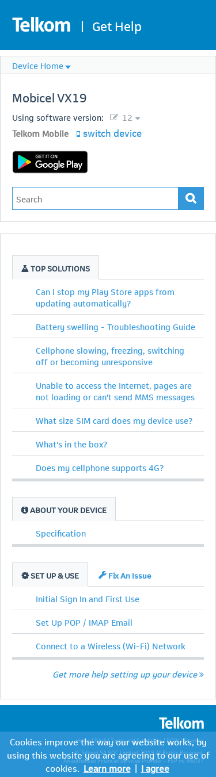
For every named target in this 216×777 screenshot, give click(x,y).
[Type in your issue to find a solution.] (95, 198)
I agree (155, 767)
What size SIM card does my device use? (114, 420)
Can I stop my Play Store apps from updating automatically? (105, 296)
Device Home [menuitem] (37, 65)
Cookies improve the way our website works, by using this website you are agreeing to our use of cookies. (108, 754)
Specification (61, 532)
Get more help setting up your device (128, 673)
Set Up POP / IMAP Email (84, 621)
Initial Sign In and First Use (87, 598)
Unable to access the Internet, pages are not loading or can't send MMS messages (115, 390)
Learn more (107, 767)
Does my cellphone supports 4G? (100, 467)
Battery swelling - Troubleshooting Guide (115, 326)
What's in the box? (71, 443)
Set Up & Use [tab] (50, 574)
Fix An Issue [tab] (124, 574)
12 (126, 117)
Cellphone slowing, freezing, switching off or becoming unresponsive (110, 355)
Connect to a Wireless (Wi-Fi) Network (110, 645)
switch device (112, 132)
